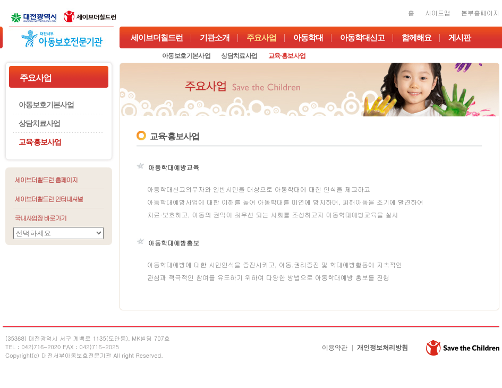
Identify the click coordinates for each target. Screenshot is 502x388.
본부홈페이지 (480, 12)
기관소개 (214, 37)
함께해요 (416, 37)
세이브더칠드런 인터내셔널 (49, 198)
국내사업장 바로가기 (40, 217)
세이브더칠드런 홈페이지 (46, 179)
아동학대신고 (362, 37)
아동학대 (308, 37)
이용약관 (334, 347)
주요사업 (261, 37)
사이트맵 (437, 12)
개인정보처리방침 (382, 347)
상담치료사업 (239, 56)
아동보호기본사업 (186, 56)
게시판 (459, 37)
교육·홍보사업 (287, 56)
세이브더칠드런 (157, 37)
